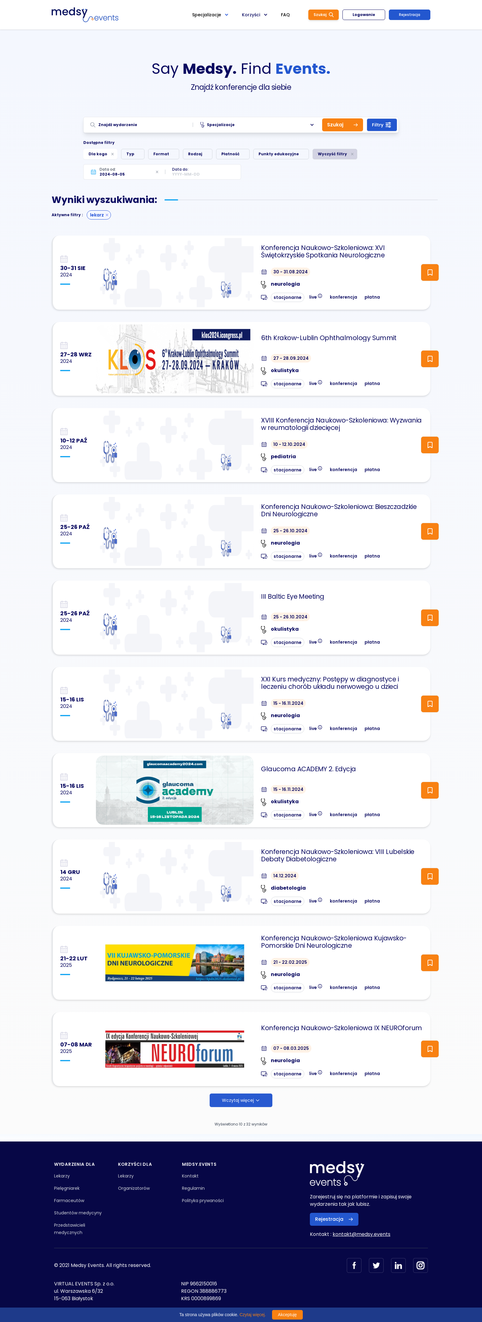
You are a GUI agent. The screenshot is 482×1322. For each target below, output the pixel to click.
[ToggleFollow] (430, 272)
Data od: (108, 169)
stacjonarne (288, 297)
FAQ (285, 15)
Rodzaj (195, 154)
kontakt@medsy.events (361, 1234)
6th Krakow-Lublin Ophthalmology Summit (328, 338)
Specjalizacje (257, 125)
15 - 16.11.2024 (288, 703)
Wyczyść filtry (332, 154)
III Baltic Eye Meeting (292, 596)
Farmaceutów (69, 1200)
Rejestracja (409, 14)
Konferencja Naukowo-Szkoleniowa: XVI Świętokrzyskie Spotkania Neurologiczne (323, 251)
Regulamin (193, 1188)
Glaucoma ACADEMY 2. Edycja (308, 769)
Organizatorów (134, 1188)
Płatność (230, 154)
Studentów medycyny (78, 1213)
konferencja (343, 297)
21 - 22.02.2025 (290, 962)
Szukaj (324, 14)
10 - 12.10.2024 (289, 444)
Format (161, 154)
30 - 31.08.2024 (290, 272)
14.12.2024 (284, 876)
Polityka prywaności (203, 1200)
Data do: (180, 169)
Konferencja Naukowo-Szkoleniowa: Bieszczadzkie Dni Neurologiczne (339, 510)
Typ (130, 154)
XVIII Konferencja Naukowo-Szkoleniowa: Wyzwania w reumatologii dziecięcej (341, 424)
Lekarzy (62, 1176)
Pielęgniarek (67, 1188)
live (316, 296)
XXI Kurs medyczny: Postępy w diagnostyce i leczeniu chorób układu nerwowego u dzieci (330, 683)
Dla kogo (98, 154)
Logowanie (364, 14)
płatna (372, 297)
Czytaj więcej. (252, 1314)
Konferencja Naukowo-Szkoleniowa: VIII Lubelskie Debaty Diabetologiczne (337, 855)
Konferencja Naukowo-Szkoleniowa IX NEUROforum (341, 1028)
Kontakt (190, 1176)
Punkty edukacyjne (279, 154)
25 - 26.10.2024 (290, 531)
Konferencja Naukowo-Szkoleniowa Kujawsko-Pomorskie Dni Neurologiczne (333, 942)
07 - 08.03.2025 (291, 1048)
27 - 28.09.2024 (291, 358)
